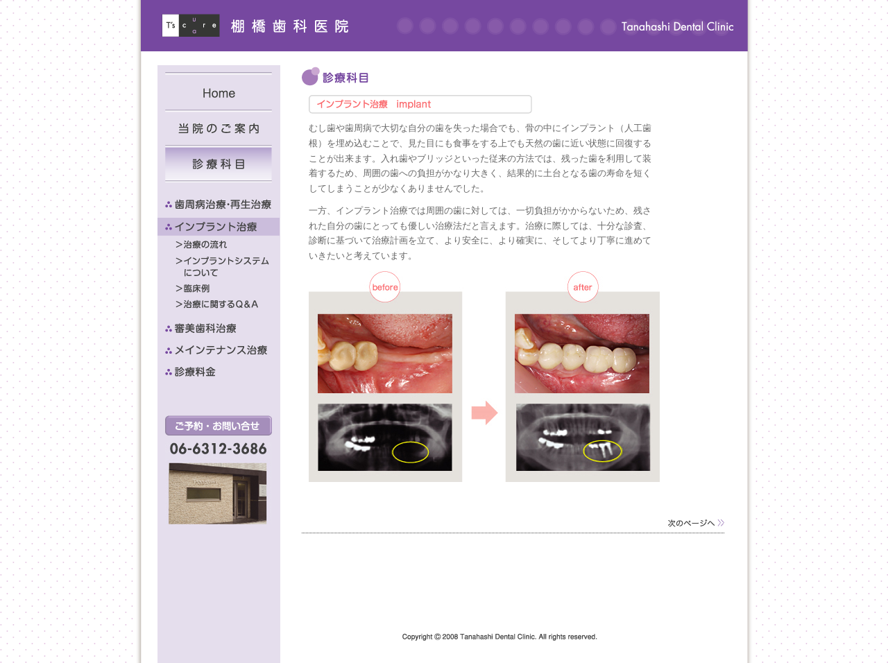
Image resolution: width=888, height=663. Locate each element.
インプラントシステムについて (228, 266)
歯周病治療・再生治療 (218, 205)
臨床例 (228, 288)
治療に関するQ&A (228, 304)
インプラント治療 (218, 227)
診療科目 (218, 163)
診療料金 (218, 372)
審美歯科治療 (218, 329)
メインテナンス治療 (218, 350)
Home (218, 91)
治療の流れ (228, 244)
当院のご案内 (218, 127)
